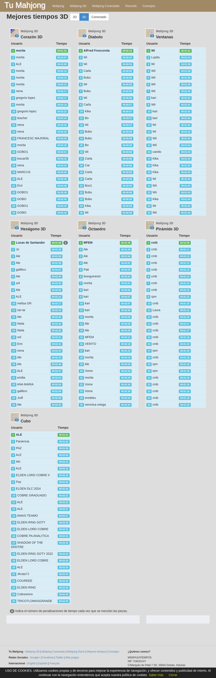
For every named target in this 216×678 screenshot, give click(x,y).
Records (131, 6)
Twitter (60, 657)
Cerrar (173, 675)
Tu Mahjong (24, 5)
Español (42, 663)
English (31, 663)
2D (75, 17)
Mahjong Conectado (105, 6)
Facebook (48, 657)
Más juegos (72, 657)
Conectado (99, 17)
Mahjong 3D (78, 6)
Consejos (148, 6)
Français (55, 663)
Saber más (156, 675)
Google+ (35, 657)
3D (84, 17)
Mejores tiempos (96, 651)
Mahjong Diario (76, 651)
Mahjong (58, 6)
